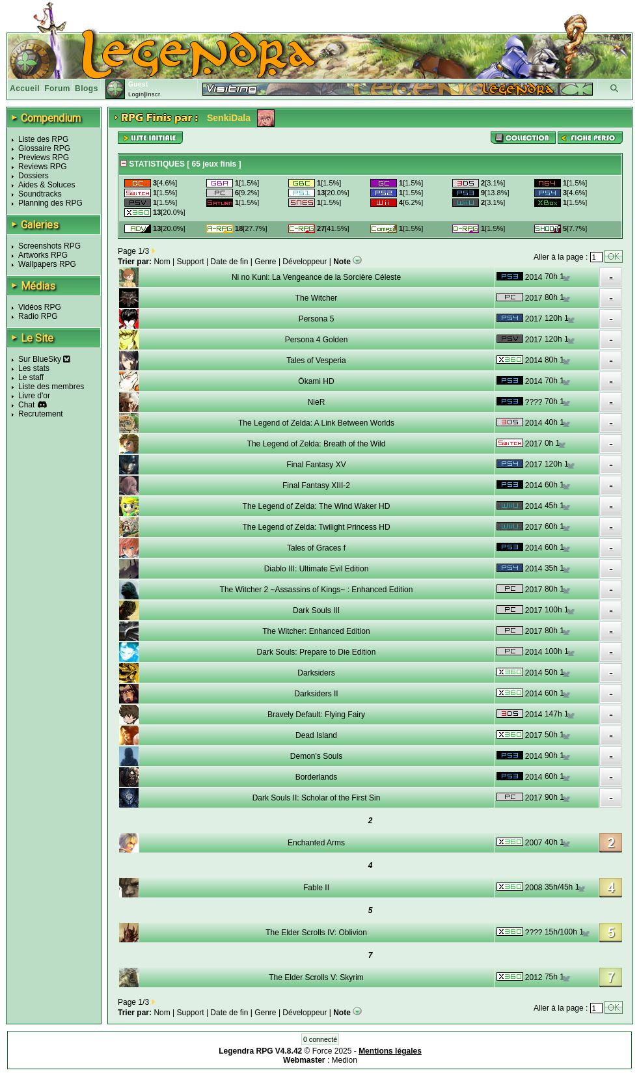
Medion (344, 1060)
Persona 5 (316, 318)
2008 (534, 887)
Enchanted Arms (316, 842)
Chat (26, 404)
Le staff (31, 377)
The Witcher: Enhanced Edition (316, 631)
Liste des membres (51, 386)
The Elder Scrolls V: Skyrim (316, 977)
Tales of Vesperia (316, 360)
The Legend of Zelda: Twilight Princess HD (316, 527)
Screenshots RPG (49, 246)
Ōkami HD (316, 381)
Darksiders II (316, 693)
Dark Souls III (316, 610)
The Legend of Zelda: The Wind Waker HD (316, 506)
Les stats (33, 368)
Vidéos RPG (39, 307)
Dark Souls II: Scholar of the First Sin (316, 797)
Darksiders (315, 672)
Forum (57, 88)
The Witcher (316, 298)
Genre (265, 261)
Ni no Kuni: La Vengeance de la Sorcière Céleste (316, 277)
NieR (316, 402)
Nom (162, 261)
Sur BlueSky (44, 359)
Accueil (25, 88)
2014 (534, 277)
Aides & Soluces (46, 184)
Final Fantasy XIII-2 (316, 485)
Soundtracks (40, 193)
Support (190, 261)
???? (534, 402)
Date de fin (229, 261)
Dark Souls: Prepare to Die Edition (316, 652)
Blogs (86, 88)
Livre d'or (34, 395)
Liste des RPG (43, 139)
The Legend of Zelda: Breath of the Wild (316, 443)
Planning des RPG (50, 203)
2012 (534, 977)
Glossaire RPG (44, 148)
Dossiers (33, 175)
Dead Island (316, 735)
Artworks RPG (43, 255)
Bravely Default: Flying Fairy (316, 714)
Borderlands (316, 777)
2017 (534, 298)
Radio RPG (38, 316)
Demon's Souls (316, 756)
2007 (534, 842)
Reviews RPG (42, 166)
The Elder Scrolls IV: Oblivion (316, 932)
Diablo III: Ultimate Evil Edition (316, 568)
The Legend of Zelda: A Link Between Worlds (316, 423)
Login (136, 94)
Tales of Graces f (316, 548)
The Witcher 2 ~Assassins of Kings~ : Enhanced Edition (316, 589)
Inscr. (154, 94)
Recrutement (40, 413)
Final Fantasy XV (316, 464)
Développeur (304, 261)
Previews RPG (43, 157)
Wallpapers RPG (47, 264)
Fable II (316, 887)
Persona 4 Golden (316, 339)
